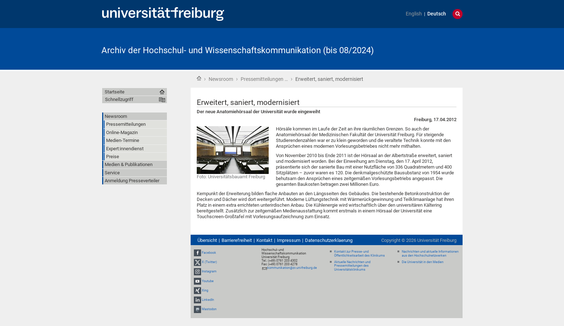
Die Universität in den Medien (423, 262)
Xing (205, 290)
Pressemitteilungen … (264, 79)
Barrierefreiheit (237, 240)
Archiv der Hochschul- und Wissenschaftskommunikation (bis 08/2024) (237, 50)
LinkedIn (208, 300)
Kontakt (264, 240)
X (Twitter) (209, 262)
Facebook (209, 252)
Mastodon (209, 309)
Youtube (208, 281)
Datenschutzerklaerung (328, 240)
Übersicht (207, 240)
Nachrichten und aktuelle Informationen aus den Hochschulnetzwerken (430, 253)
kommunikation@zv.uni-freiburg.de (292, 268)
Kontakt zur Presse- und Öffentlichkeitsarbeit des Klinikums (359, 253)
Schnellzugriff (119, 99)
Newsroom (221, 79)
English (414, 14)
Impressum (288, 240)
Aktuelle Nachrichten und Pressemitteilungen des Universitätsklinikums (352, 266)
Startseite (199, 78)
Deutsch (436, 14)
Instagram (209, 271)
